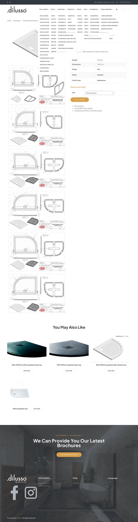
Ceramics (70, 9)
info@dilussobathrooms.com (104, 2)
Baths (79, 9)
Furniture (61, 9)
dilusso (19, 518)
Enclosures (43, 9)
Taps (85, 9)
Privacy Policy (44, 486)
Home (9, 21)
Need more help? (78, 87)
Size (73, 93)
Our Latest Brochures (69, 454)
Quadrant (17, 21)
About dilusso (43, 483)
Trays (53, 9)
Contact (76, 483)
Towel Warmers (106, 9)
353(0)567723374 (123, 2)
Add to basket (79, 99)
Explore (27, 371)
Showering (94, 9)
